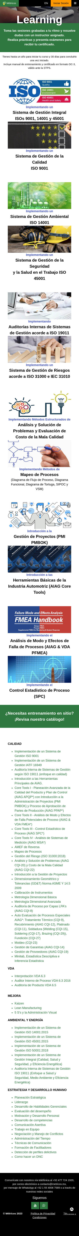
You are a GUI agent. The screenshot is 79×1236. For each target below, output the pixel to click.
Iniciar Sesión (61, 3)
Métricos (9, 3)
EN (46, 3)
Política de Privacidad (43, 1213)
